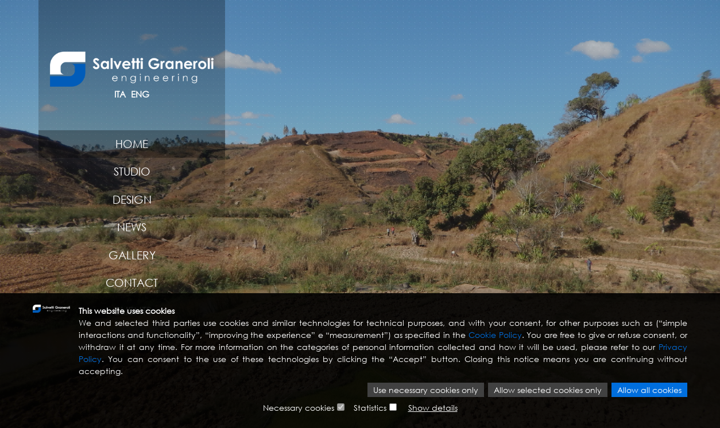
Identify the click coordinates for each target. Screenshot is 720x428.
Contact (132, 282)
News (131, 227)
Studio (132, 171)
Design (132, 199)
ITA (120, 94)
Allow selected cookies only (548, 389)
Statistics (370, 407)
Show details (433, 407)
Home (131, 143)
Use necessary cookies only (425, 389)
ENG (140, 94)
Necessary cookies (298, 407)
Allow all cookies (649, 389)
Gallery (132, 255)
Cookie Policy (495, 334)
